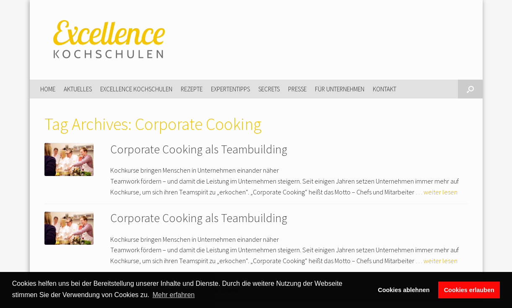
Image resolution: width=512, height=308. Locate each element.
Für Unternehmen (339, 89)
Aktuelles (78, 89)
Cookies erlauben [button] (469, 290)
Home (47, 89)
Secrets (269, 89)
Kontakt (384, 89)
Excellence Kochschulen (136, 89)
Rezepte (192, 89)
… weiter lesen (436, 192)
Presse (297, 89)
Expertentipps (230, 89)
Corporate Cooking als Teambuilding (198, 149)
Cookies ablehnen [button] (403, 290)
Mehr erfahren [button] (174, 294)
